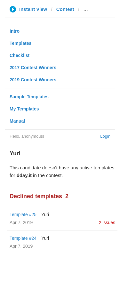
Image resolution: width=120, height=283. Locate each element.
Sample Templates (29, 96)
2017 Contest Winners (33, 67)
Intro (15, 31)
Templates (20, 43)
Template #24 (23, 238)
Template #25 (23, 214)
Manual (17, 121)
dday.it (90, 9)
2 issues (107, 222)
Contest (65, 9)
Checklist (19, 55)
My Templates (24, 108)
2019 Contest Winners (33, 79)
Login (105, 136)
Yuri (45, 214)
